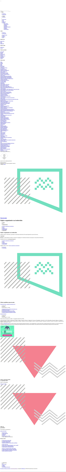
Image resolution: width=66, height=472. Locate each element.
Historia (1, 53)
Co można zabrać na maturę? (6, 441)
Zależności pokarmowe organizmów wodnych (9, 312)
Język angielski (2, 54)
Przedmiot (3, 36)
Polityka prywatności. (7, 468)
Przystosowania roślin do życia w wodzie (8, 310)
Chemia (1, 58)
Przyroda (1, 52)
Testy (3, 20)
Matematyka (2, 57)
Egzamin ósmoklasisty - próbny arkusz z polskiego (9, 442)
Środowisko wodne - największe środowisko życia (7, 304)
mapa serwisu (4, 464)
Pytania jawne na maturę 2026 (6, 440)
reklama (3, 465)
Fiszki (3, 21)
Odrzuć (4, 164)
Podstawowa (2, 47)
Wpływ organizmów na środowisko (14, 245)
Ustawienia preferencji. (14, 468)
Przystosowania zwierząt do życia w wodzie (8, 311)
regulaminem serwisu (6, 323)
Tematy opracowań (5, 433)
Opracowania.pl (4, 432)
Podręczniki (2, 43)
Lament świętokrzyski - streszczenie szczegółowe (9, 450)
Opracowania (4, 19)
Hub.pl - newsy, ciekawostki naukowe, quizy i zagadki (10, 445)
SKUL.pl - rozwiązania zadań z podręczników (9, 448)
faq (2, 463)
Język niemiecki (2, 55)
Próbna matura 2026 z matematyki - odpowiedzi (9, 449)
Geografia (1, 56)
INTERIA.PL (23, 468)
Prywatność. (2, 468)
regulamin (3, 466)
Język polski (2, 51)
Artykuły (3, 22)
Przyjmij (2, 164)
